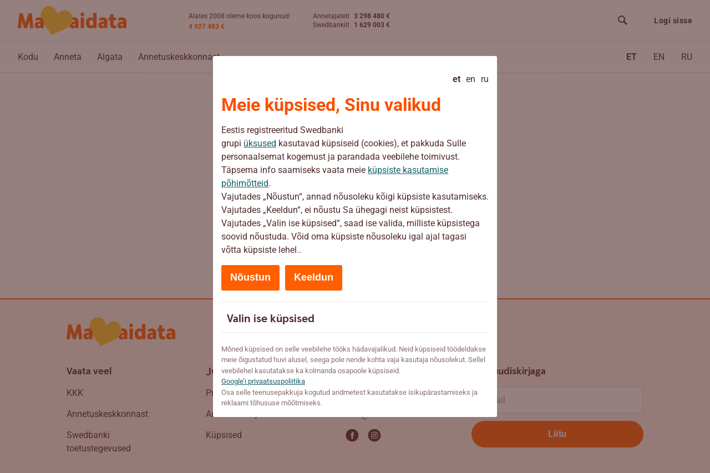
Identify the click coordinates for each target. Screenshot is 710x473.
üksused (260, 143)
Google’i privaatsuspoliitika (263, 381)
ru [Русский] (485, 79)
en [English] (470, 79)
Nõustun (250, 277)
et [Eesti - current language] (456, 79)
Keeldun (313, 277)
